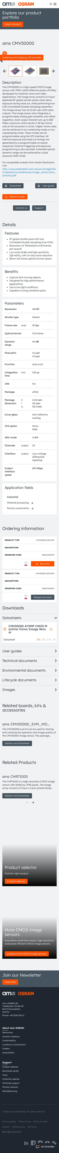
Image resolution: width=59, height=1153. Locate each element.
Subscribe (10, 982)
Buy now (43, 563)
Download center (10, 1071)
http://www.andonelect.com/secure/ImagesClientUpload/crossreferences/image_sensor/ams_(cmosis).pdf (29, 172)
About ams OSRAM (13, 1027)
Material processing (18, 502)
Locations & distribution (14, 1044)
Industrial (12, 496)
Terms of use (24, 1121)
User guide (46, 185)
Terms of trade (40, 1121)
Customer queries (10, 1079)
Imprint (6, 1126)
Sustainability (9, 1040)
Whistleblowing (9, 1091)
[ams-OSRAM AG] (18, 4)
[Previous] (27, 802)
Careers (6, 1048)
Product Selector (10, 1067)
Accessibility (8, 1052)
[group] (29, 731)
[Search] (50, 4)
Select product (13, 24)
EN (38, 639)
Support (39, 207)
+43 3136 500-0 (16, 1015)
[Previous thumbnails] (4, 71)
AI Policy (32, 1126)
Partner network (10, 1087)
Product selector (16, 881)
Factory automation (18, 508)
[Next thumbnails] (53, 71)
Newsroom (7, 1032)
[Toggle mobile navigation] (55, 4)
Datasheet (13, 185)
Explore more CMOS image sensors (26, 953)
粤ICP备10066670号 (11, 1132)
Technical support (10, 1083)
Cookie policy (18, 1126)
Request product (43, 597)
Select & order (15, 196)
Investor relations (11, 1036)
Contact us (21, 207)
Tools (4, 1075)
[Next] (33, 802)
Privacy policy (9, 1121)
